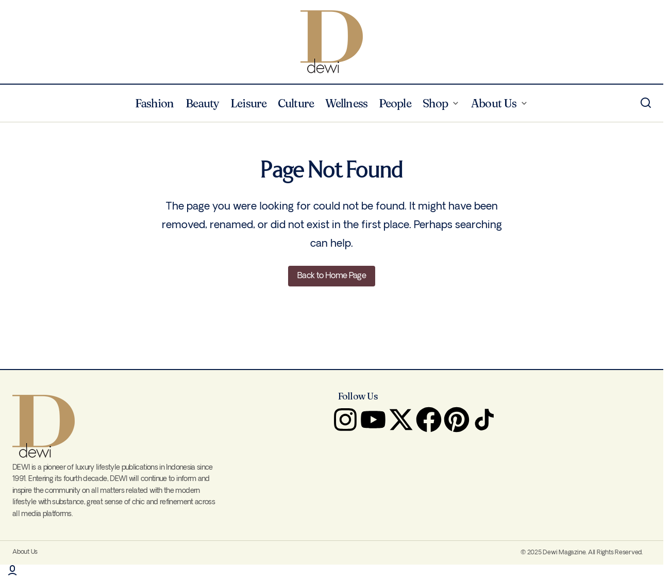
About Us (25, 552)
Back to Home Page (331, 275)
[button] (645, 103)
